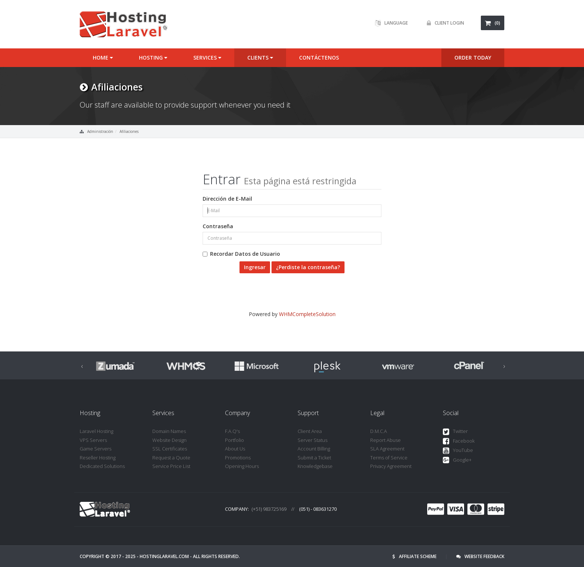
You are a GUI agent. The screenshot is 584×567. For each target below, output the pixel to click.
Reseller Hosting (97, 457)
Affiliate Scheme (415, 556)
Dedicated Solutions (102, 466)
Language (389, 23)
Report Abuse (385, 440)
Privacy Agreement (391, 466)
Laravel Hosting (96, 431)
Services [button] (207, 57)
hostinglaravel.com (164, 556)
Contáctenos (319, 57)
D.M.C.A (378, 431)
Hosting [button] (153, 57)
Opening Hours (242, 466)
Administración (100, 131)
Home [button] (103, 57)
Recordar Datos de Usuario (241, 253)
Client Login (443, 23)
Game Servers (95, 448)
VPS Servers (93, 440)
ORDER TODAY (472, 57)
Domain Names (169, 431)
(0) (492, 23)
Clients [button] (260, 57)
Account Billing (314, 448)
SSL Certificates (169, 448)
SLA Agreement (387, 448)
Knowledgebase (315, 466)
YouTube (458, 451)
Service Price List (171, 466)
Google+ (457, 460)
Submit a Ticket (314, 457)
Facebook (459, 441)
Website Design (169, 440)
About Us (235, 448)
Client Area (310, 431)
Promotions (238, 457)
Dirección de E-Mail (227, 198)
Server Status (312, 440)
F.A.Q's (232, 431)
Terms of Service (388, 457)
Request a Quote (171, 457)
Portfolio (234, 440)
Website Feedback (480, 556)
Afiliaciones (129, 131)
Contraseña (218, 226)
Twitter (455, 432)
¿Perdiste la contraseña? (308, 267)
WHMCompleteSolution (307, 314)
